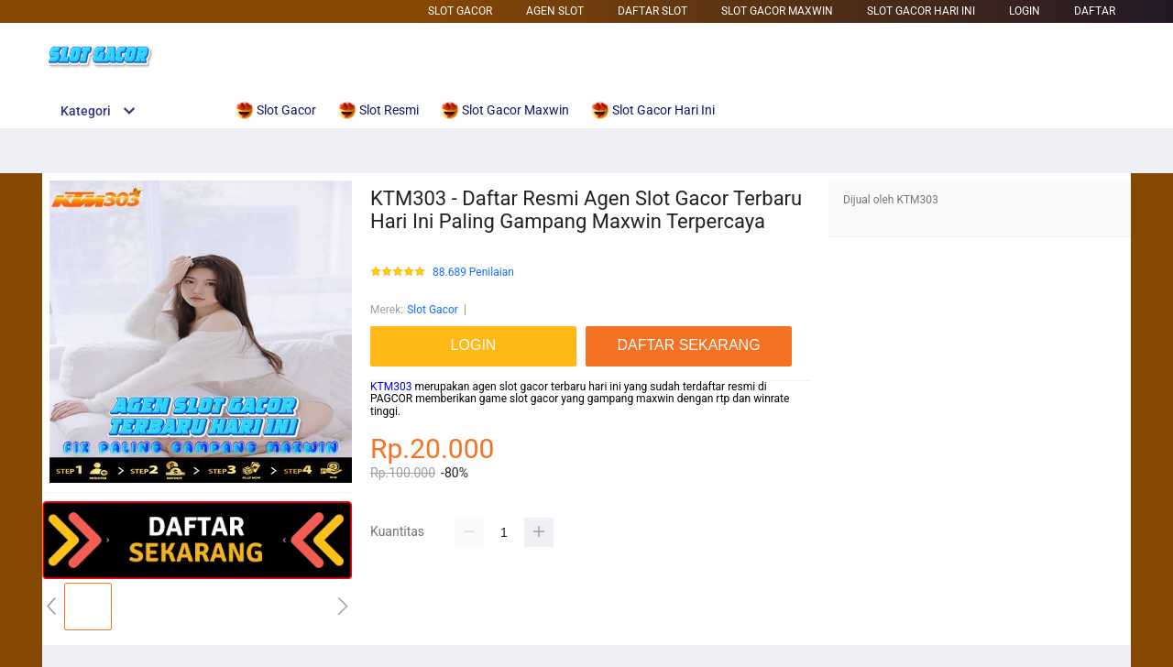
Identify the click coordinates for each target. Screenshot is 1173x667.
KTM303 (390, 386)
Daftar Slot (652, 11)
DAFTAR (1094, 11)
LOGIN (1024, 11)
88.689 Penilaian (473, 273)
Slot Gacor (460, 11)
